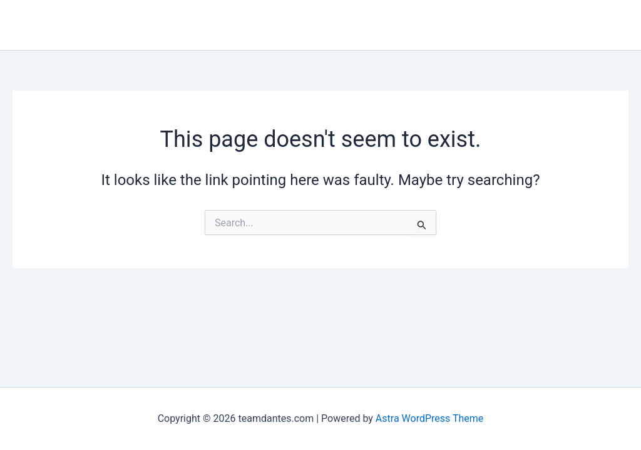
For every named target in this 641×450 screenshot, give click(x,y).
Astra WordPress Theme (429, 418)
